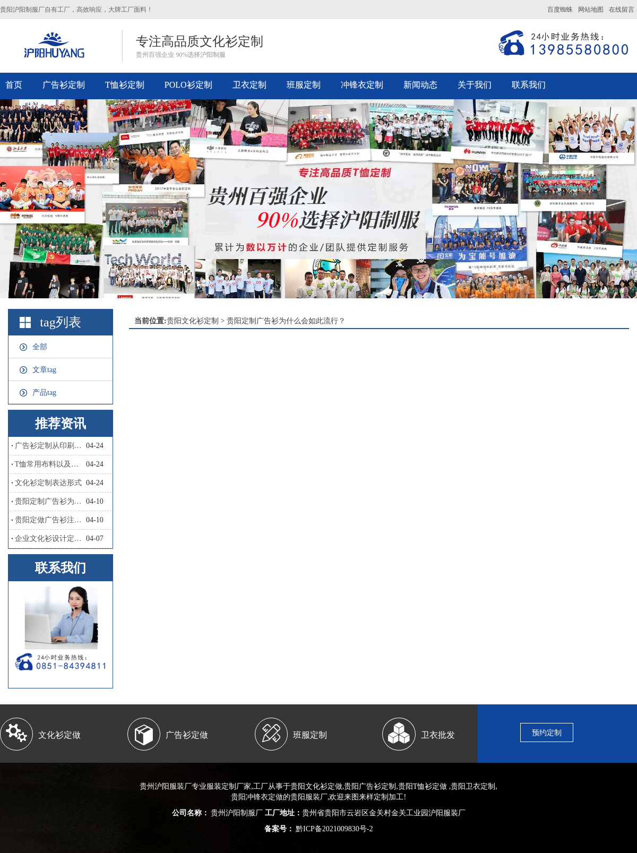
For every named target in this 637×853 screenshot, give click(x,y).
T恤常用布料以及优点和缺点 (50, 464)
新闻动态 (420, 84)
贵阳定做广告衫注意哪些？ (50, 520)
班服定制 (304, 84)
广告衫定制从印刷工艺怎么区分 (50, 446)
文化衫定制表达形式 (48, 483)
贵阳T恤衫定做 (422, 786)
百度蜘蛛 (560, 9)
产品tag (44, 393)
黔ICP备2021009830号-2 (333, 829)
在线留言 (621, 9)
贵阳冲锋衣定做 (257, 797)
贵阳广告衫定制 (370, 786)
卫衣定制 (249, 84)
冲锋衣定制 (362, 84)
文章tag (44, 370)
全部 (39, 347)
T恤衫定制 (124, 84)
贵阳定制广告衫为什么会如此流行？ (50, 501)
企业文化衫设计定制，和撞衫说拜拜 (50, 538)
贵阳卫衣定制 (473, 786)
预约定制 (547, 733)
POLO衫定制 (188, 84)
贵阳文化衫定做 (316, 786)
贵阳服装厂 (309, 797)
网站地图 (591, 9)
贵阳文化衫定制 (193, 321)
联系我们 (529, 84)
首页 (13, 84)
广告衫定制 (63, 84)
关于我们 (475, 84)
